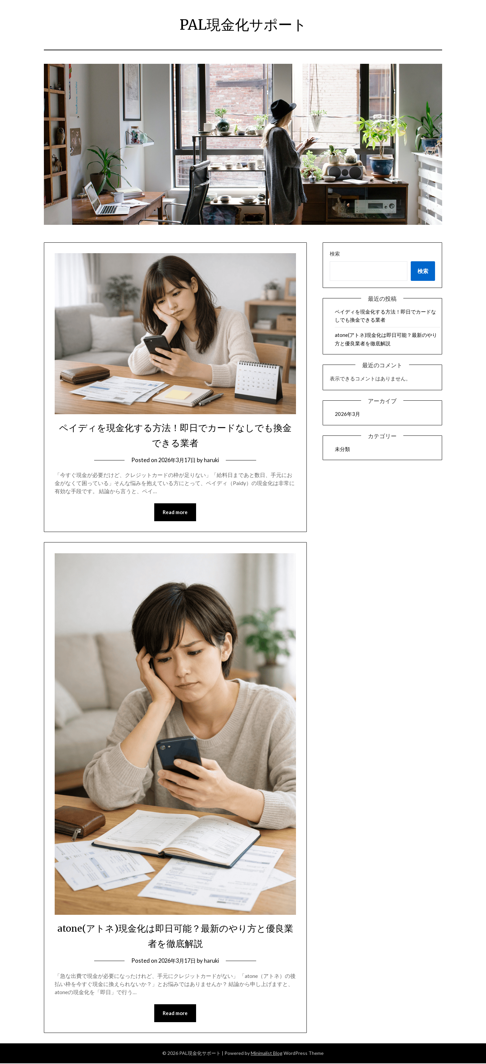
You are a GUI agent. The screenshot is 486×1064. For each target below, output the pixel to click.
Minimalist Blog (266, 1054)
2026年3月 (347, 414)
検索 (335, 253)
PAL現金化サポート (243, 24)
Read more (175, 512)
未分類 (342, 449)
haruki (213, 459)
